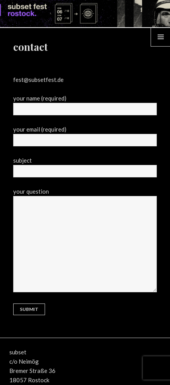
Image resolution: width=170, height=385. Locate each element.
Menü (161, 46)
